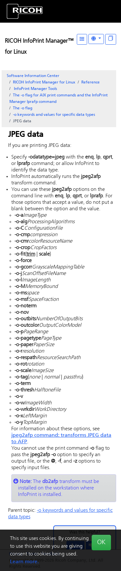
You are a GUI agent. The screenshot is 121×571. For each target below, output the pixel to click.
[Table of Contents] (82, 39)
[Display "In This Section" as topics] (110, 39)
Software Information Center (33, 76)
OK (101, 542)
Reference (90, 82)
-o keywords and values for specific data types (54, 115)
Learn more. (24, 562)
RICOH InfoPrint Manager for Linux (44, 82)
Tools (35, 89)
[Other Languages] (96, 39)
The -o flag (22, 108)
